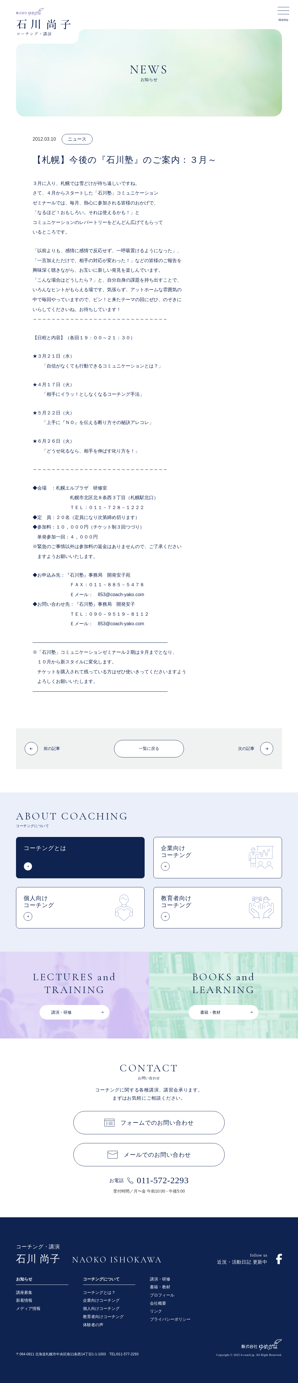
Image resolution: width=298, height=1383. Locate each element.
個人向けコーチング (101, 1308)
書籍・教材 (160, 1287)
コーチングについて (101, 1279)
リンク (156, 1311)
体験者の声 (93, 1324)
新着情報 (24, 1300)
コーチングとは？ (99, 1292)
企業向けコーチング (101, 1300)
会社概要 (158, 1303)
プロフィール (162, 1295)
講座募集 (24, 1292)
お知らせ (24, 1279)
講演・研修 (160, 1279)
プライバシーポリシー (170, 1319)
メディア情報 (28, 1308)
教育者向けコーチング (103, 1316)
